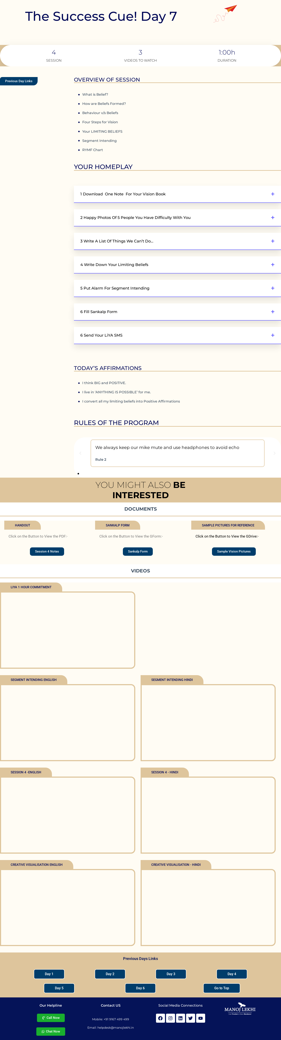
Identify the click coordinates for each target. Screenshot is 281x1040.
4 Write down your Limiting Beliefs (114, 264)
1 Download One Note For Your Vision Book (123, 194)
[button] (177, 194)
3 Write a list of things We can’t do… (116, 241)
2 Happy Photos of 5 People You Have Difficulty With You (135, 217)
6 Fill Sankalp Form (98, 311)
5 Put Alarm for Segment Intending (114, 288)
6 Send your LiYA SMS (101, 335)
